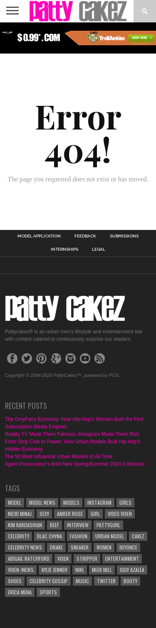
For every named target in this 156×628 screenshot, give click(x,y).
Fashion (78, 536)
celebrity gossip (49, 580)
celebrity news (25, 547)
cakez (138, 536)
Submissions (124, 236)
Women (104, 547)
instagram (99, 502)
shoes (15, 580)
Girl (95, 513)
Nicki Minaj (20, 513)
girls (125, 502)
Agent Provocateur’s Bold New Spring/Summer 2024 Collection (75, 464)
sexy (44, 513)
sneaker (80, 547)
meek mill (102, 569)
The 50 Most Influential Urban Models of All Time (58, 456)
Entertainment (122, 558)
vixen (63, 558)
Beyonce (128, 547)
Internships (64, 249)
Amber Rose (70, 513)
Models (71, 502)
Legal (98, 249)
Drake (56, 547)
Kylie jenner (54, 569)
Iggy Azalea (132, 569)
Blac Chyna (49, 536)
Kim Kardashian (25, 524)
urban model (109, 536)
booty (130, 580)
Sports (48, 592)
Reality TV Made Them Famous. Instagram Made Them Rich (72, 434)
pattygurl (108, 524)
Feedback (85, 236)
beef (54, 524)
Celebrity (18, 536)
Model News (42, 502)
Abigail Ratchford (29, 558)
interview (78, 524)
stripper (87, 558)
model (14, 502)
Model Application (39, 236)
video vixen (120, 513)
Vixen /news (21, 569)
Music (82, 580)
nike (79, 569)
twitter (106, 580)
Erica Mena (20, 592)
